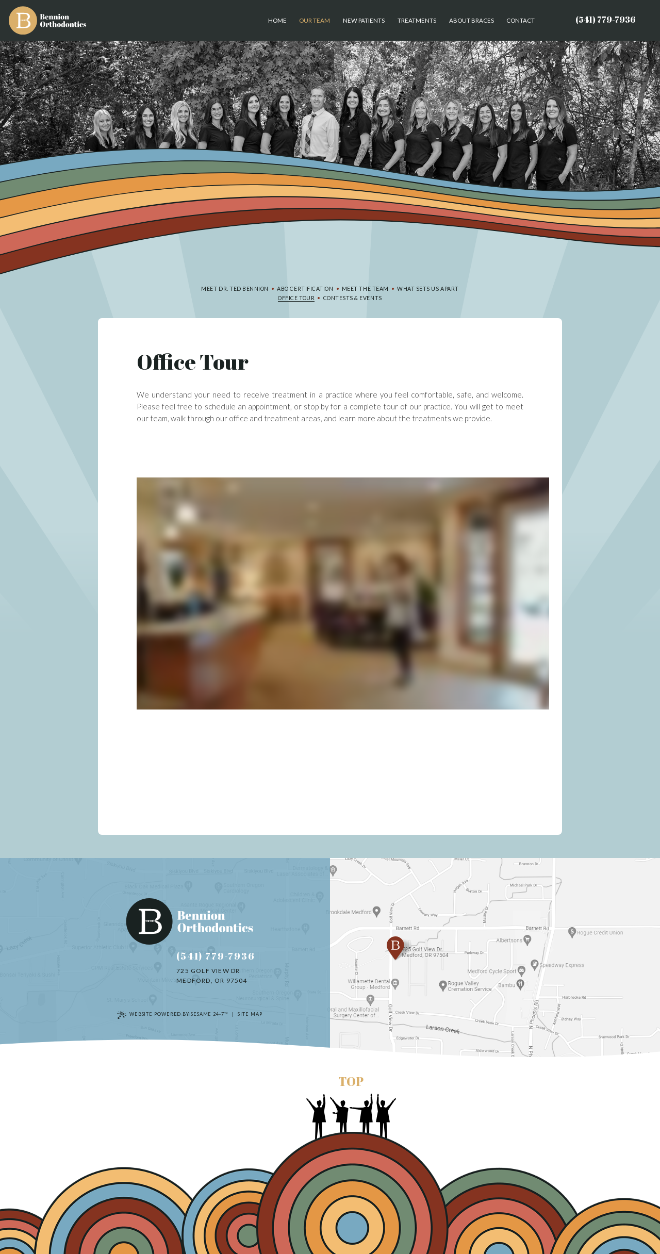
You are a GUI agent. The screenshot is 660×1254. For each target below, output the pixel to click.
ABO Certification (305, 289)
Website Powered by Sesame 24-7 (172, 1015)
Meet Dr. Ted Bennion (235, 289)
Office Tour (296, 298)
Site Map (250, 1014)
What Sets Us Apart (427, 289)
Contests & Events (352, 298)
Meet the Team (365, 289)
